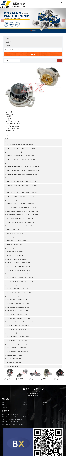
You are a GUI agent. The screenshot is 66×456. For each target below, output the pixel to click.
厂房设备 (25, 405)
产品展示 (45, 402)
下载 (44, 405)
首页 (3, 402)
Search (33, 54)
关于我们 (25, 402)
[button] (31, 30)
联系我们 (4, 407)
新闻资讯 (4, 405)
